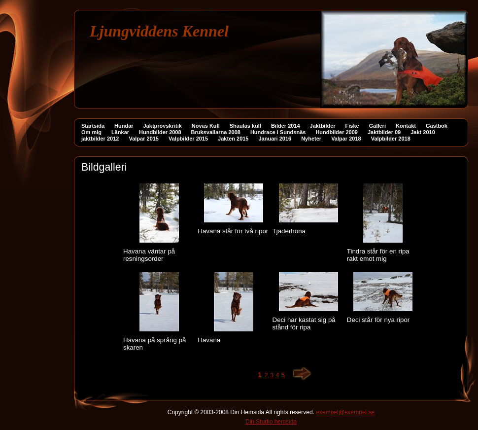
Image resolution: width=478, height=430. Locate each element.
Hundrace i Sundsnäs (278, 132)
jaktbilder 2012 (100, 139)
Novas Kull (206, 126)
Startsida (92, 126)
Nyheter (311, 139)
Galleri (377, 126)
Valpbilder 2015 (188, 139)
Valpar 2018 (346, 139)
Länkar (120, 132)
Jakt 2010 (422, 132)
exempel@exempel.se (345, 412)
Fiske (352, 126)
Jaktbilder (323, 126)
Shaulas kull (245, 126)
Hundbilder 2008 (160, 132)
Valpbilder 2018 (390, 139)
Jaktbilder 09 (384, 132)
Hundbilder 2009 (336, 132)
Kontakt (406, 126)
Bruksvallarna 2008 (215, 132)
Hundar (124, 126)
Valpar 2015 (144, 139)
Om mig (91, 132)
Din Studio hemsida (271, 421)
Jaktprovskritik (162, 126)
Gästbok (436, 126)
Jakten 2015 (233, 139)
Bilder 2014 (285, 126)
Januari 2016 (275, 139)
